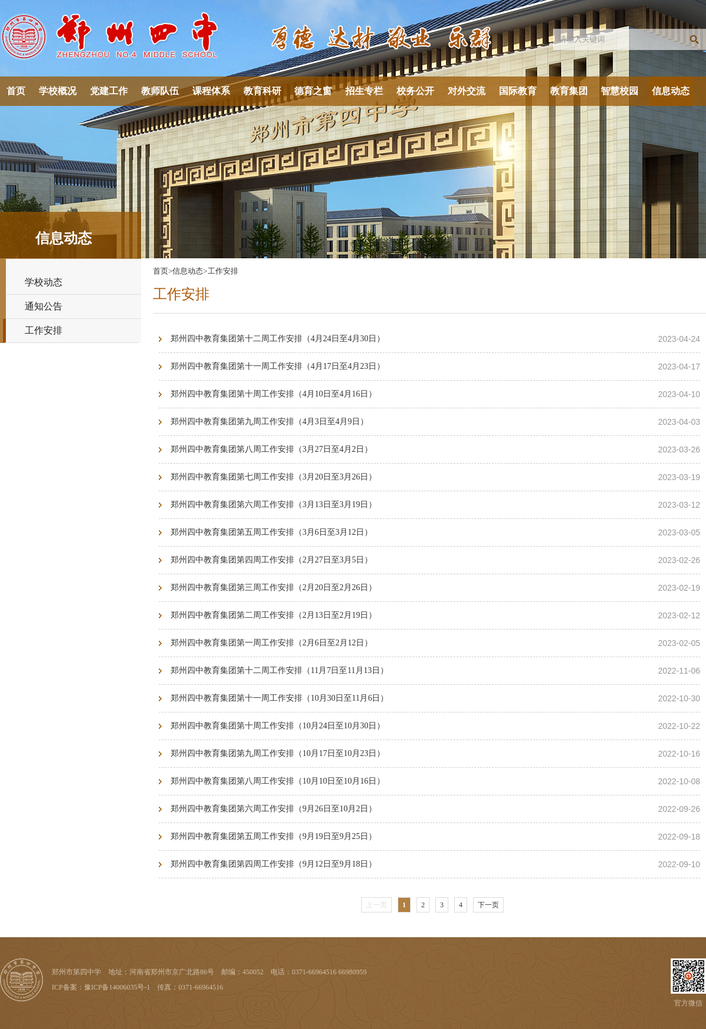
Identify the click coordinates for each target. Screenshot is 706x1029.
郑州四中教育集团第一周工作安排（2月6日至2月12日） (271, 642)
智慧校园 (619, 91)
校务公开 (415, 91)
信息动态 (671, 91)
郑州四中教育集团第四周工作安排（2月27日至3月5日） (271, 559)
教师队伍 (160, 91)
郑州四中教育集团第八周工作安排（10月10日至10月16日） (278, 781)
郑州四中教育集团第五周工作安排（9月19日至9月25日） (274, 836)
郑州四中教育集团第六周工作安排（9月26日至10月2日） (274, 808)
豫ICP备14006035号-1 (117, 987)
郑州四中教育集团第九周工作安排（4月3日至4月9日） (269, 421)
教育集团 (569, 91)
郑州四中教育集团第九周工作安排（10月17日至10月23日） (278, 753)
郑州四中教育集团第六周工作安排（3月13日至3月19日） (274, 504)
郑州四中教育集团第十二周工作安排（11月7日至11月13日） (279, 670)
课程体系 (211, 91)
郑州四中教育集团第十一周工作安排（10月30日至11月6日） (279, 698)
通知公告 (43, 306)
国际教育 (518, 91)
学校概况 (57, 91)
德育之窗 (313, 91)
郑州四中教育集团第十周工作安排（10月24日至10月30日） (278, 725)
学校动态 (43, 282)
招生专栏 (364, 91)
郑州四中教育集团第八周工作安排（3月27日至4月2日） (271, 449)
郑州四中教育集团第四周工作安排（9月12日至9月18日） (274, 864)
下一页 (488, 905)
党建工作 (109, 91)
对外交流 (466, 91)
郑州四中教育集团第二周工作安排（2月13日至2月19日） (274, 615)
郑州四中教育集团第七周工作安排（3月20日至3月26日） (274, 476)
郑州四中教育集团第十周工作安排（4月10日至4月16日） (274, 393)
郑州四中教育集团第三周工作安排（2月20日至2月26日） (274, 587)
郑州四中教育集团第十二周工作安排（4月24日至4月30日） (278, 338)
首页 (15, 91)
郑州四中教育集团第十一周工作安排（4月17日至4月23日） (278, 366)
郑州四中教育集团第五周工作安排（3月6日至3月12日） (271, 532)
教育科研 (262, 91)
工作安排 (43, 330)
